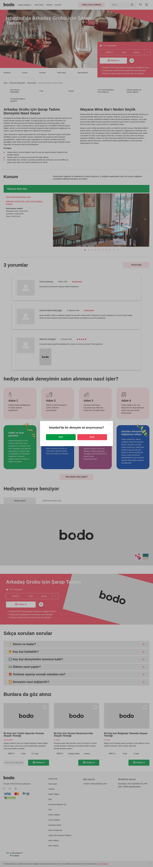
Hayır (92, 437)
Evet (61, 437)
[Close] (110, 424)
